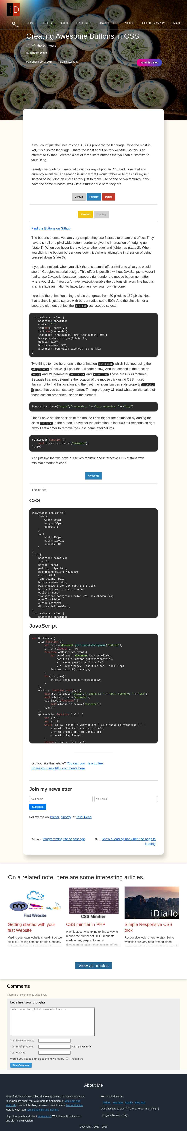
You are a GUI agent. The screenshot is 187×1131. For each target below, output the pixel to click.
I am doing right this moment (42, 1104)
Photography (153, 23)
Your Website (17, 1047)
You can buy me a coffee (85, 758)
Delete (108, 196)
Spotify (66, 812)
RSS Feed (83, 812)
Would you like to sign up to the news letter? (46, 1053)
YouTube (118, 1097)
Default (79, 196)
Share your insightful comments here (58, 763)
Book (64, 23)
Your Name (22, 1035)
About (178, 23)
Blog (47, 23)
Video (129, 23)
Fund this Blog (149, 62)
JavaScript (108, 23)
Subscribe (37, 801)
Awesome (93, 470)
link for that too (74, 1100)
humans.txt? (44, 1110)
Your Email (22, 1041)
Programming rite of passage (64, 834)
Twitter (54, 812)
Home (30, 23)
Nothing (101, 214)
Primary (94, 196)
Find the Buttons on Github (50, 228)
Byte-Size (83, 23)
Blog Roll (140, 1097)
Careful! (85, 214)
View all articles (94, 960)
